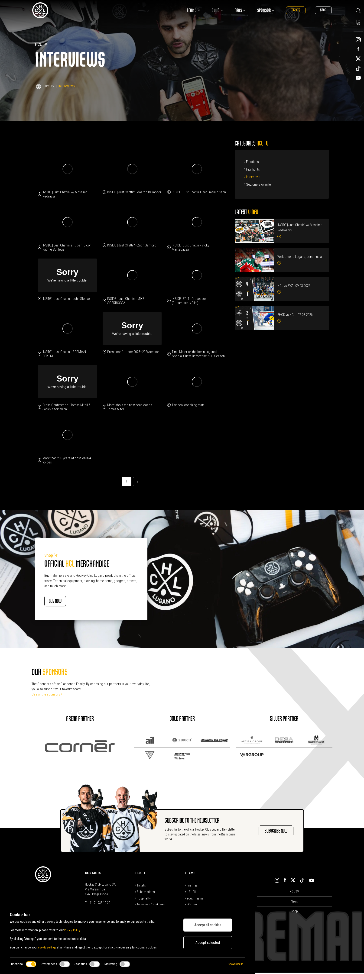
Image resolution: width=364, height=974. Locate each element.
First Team (192, 887)
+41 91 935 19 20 (99, 904)
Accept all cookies (207, 925)
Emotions (251, 162)
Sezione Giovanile (257, 184)
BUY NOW (62, 602)
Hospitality (143, 900)
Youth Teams (194, 900)
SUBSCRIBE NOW (270, 832)
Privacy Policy (73, 930)
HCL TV (49, 86)
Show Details (235, 964)
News (294, 903)
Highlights (252, 169)
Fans (230, 10)
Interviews (252, 177)
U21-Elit (191, 893)
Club (208, 10)
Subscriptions (145, 893)
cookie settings (48, 947)
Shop (321, 10)
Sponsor (256, 10)
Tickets (289, 10)
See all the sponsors (47, 696)
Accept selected (207, 942)
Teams (184, 10)
